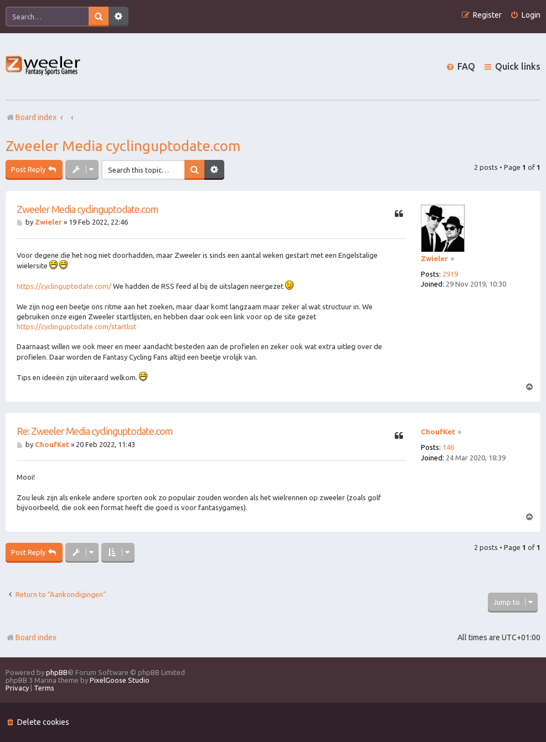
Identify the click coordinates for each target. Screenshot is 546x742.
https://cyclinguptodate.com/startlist (76, 326)
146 (448, 447)
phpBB (57, 672)
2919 (450, 274)
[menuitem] (525, 15)
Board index (31, 637)
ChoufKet (438, 431)
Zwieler (434, 258)
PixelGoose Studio (120, 680)
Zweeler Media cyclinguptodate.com (123, 146)
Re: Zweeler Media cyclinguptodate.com (95, 431)
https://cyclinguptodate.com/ (64, 286)
